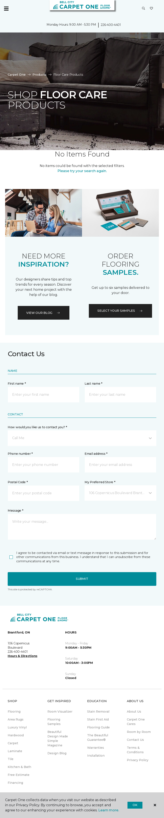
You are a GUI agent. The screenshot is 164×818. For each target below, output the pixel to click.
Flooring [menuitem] (14, 711)
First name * (17, 383)
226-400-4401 (111, 25)
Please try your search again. (82, 171)
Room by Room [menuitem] (139, 732)
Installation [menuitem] (96, 755)
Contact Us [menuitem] (135, 740)
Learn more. (108, 810)
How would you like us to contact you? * (37, 427)
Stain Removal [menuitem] (98, 711)
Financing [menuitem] (15, 783)
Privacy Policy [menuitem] (137, 760)
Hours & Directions (22, 656)
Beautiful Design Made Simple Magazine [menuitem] (57, 738)
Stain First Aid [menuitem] (98, 719)
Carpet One (17, 75)
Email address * (96, 453)
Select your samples (120, 311)
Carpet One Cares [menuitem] (136, 722)
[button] (143, 8)
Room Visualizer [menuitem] (59, 711)
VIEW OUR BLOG (43, 313)
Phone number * (20, 453)
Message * (15, 510)
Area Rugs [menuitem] (15, 719)
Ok (135, 805)
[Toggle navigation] (6, 8)
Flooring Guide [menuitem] (98, 727)
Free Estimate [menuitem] (18, 775)
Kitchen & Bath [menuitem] (19, 767)
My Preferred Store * (100, 482)
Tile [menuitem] (10, 759)
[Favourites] (151, 8)
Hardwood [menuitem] (16, 735)
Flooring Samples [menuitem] (54, 722)
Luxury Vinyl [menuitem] (17, 727)
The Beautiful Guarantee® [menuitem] (97, 737)
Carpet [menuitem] (13, 743)
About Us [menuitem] (134, 711)
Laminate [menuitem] (15, 751)
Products (39, 75)
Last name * (93, 383)
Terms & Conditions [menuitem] (135, 750)
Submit (82, 579)
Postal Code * (18, 482)
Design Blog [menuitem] (56, 753)
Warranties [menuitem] (95, 748)
